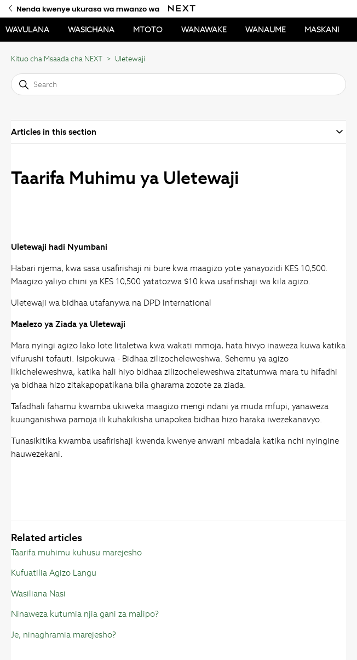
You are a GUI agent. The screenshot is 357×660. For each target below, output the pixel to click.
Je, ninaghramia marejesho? (63, 634)
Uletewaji (130, 59)
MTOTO (148, 30)
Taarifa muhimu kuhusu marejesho (76, 552)
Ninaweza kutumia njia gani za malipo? (85, 614)
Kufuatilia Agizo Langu (53, 572)
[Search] (179, 84)
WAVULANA (27, 30)
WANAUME (265, 30)
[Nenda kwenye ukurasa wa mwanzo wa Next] (181, 8)
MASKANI (321, 30)
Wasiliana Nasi (38, 593)
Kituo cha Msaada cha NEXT (56, 59)
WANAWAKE (204, 30)
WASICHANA (91, 30)
